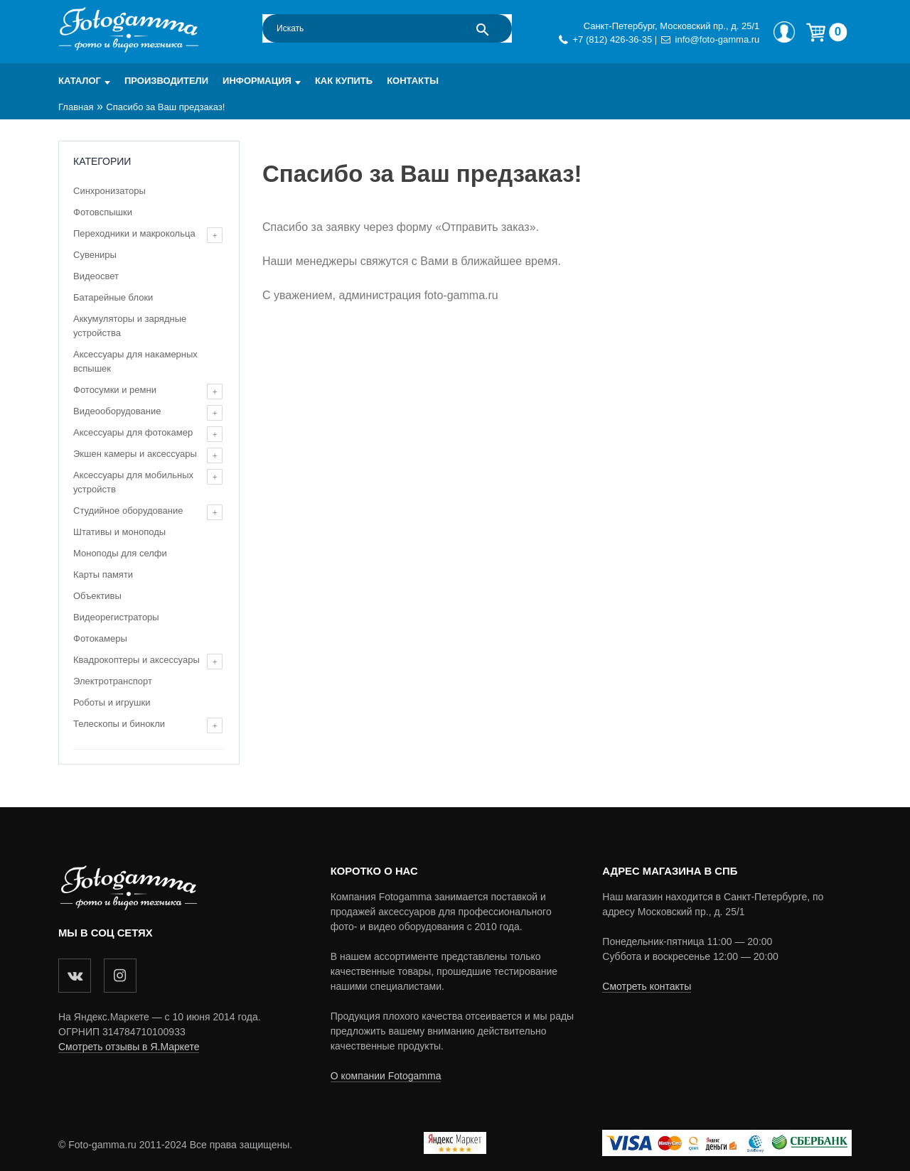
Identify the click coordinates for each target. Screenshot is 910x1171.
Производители (166, 80)
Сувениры (95, 254)
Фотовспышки (102, 212)
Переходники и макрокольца (134, 233)
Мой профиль (784, 32)
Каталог (79, 80)
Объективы (97, 595)
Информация (257, 80)
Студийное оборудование (128, 510)
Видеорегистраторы (116, 617)
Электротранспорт (112, 681)
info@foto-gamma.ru (717, 39)
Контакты (413, 80)
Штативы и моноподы (119, 532)
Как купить (344, 80)
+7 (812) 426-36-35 (612, 39)
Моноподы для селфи (120, 553)
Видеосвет (96, 276)
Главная (75, 107)
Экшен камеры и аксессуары (135, 453)
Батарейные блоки (113, 297)
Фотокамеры (100, 638)
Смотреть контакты (646, 986)
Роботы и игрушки (111, 702)
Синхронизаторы (109, 190)
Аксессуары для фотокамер (133, 432)
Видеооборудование (117, 411)
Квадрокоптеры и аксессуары (136, 659)
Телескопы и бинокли (119, 723)
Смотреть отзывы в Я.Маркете (128, 1046)
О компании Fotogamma (386, 1075)
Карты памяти (103, 574)
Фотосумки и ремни (114, 389)
